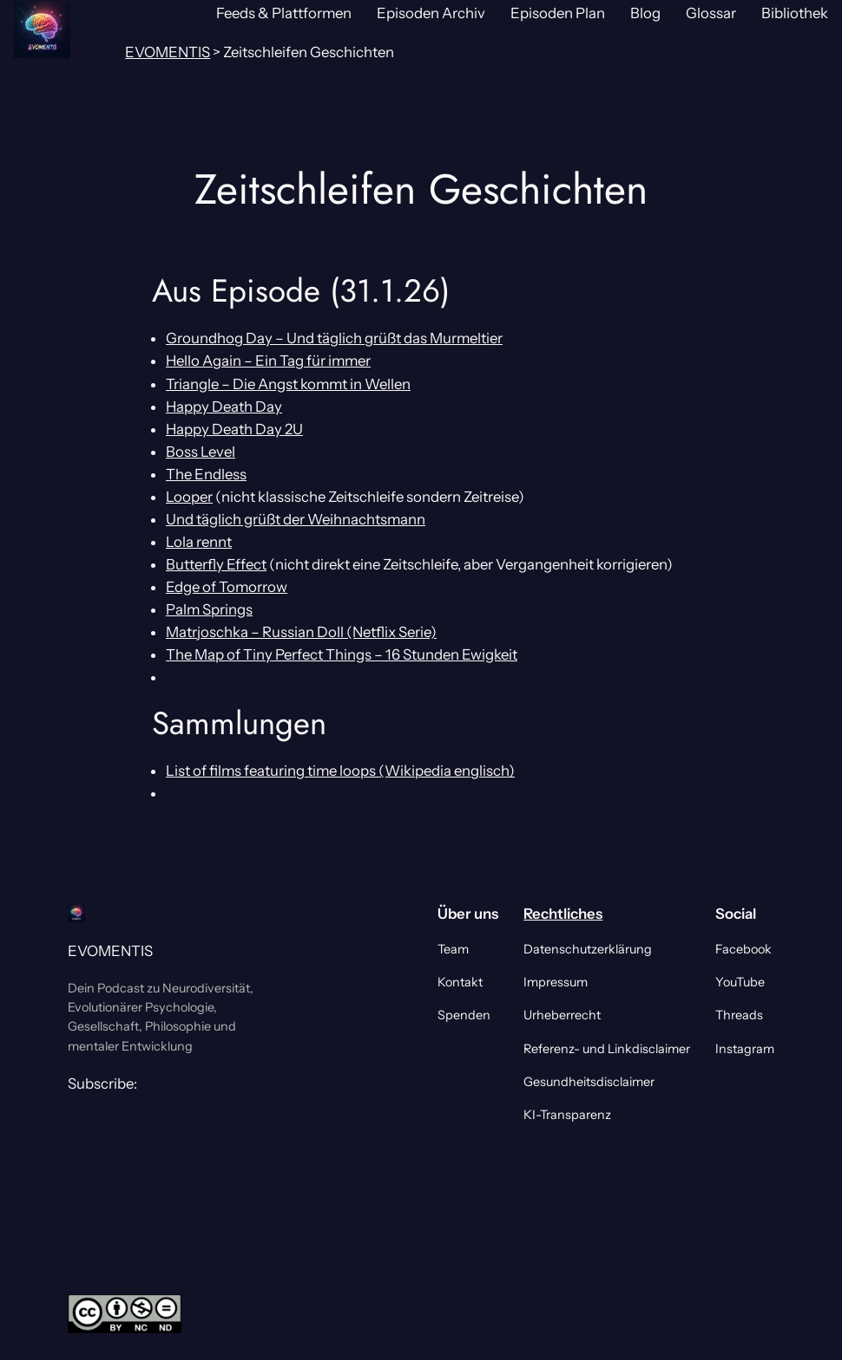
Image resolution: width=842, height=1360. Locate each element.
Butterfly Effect (216, 564)
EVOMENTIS (110, 951)
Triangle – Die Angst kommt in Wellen (288, 384)
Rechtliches (562, 913)
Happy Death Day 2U (234, 429)
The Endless (206, 474)
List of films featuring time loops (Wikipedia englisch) (340, 770)
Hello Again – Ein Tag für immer (268, 360)
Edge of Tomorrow (226, 586)
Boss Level (200, 451)
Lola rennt (199, 541)
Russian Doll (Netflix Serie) (349, 632)
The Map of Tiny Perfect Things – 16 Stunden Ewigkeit (341, 654)
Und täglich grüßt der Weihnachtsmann (295, 519)
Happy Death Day (224, 406)
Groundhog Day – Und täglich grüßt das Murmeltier (334, 338)
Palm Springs (209, 609)
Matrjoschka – (214, 632)
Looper (189, 496)
